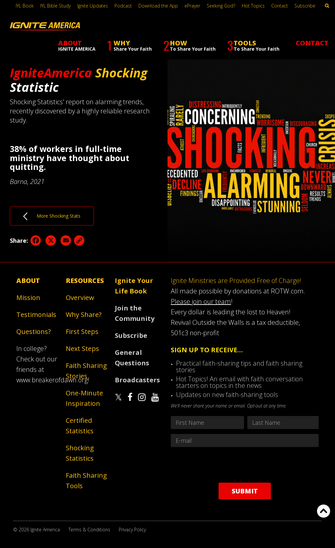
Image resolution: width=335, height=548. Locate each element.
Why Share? (83, 314)
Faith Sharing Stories (86, 370)
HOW (189, 46)
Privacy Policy (132, 529)
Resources (85, 280)
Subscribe (304, 6)
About (28, 280)
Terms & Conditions (89, 529)
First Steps (82, 331)
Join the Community (134, 313)
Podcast (123, 6)
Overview (80, 297)
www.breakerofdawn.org (52, 379)
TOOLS (253, 46)
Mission (28, 297)
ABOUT (77, 45)
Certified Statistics (80, 425)
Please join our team (201, 301)
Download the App (158, 6)
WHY (129, 46)
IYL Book (25, 6)
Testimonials (36, 314)
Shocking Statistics (80, 453)
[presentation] (244, 464)
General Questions (132, 357)
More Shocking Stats (51, 216)
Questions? (33, 331)
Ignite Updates (92, 6)
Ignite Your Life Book (134, 285)
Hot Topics (253, 6)
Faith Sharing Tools (86, 480)
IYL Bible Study (55, 6)
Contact (279, 6)
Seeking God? (221, 6)
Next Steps (82, 348)
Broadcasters (137, 379)
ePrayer (192, 6)
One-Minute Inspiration (84, 398)
